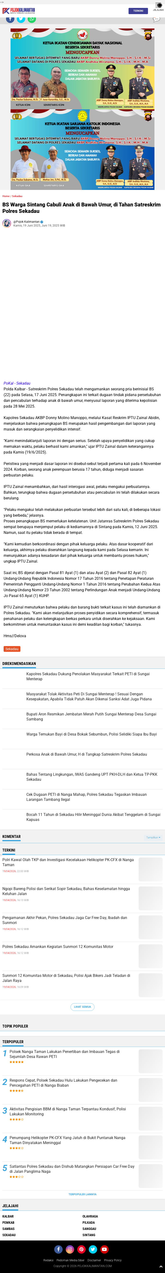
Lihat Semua (82, 1006)
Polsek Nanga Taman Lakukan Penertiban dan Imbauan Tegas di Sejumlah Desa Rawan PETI (65, 1054)
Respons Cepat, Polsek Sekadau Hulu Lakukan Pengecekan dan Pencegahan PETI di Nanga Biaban (63, 1083)
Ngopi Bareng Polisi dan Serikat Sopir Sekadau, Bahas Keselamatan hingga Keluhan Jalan (66, 891)
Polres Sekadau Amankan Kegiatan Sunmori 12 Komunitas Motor (57, 946)
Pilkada (88, 1222)
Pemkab (8, 1222)
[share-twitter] (21, 19)
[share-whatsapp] (32, 19)
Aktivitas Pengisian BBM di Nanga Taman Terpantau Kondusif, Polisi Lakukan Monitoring (68, 1111)
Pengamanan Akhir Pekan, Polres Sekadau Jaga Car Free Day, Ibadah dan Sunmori (64, 920)
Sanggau (89, 1229)
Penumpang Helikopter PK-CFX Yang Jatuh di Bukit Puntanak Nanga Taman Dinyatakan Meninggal (67, 1140)
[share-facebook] (10, 19)
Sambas (8, 1229)
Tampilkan (153, 837)
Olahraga (90, 1216)
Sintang (88, 1235)
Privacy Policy (113, 1260)
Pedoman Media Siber (70, 1260)
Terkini (137, 10)
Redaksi (48, 1260)
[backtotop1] (161, 1266)
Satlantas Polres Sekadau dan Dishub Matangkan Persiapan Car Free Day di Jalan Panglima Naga (72, 1169)
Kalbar (8, 1216)
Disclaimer (94, 1260)
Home (6, 196)
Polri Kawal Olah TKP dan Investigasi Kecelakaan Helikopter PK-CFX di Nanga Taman (68, 862)
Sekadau (17, 196)
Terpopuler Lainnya (82, 1194)
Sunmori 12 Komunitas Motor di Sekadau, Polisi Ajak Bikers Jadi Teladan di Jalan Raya (66, 978)
